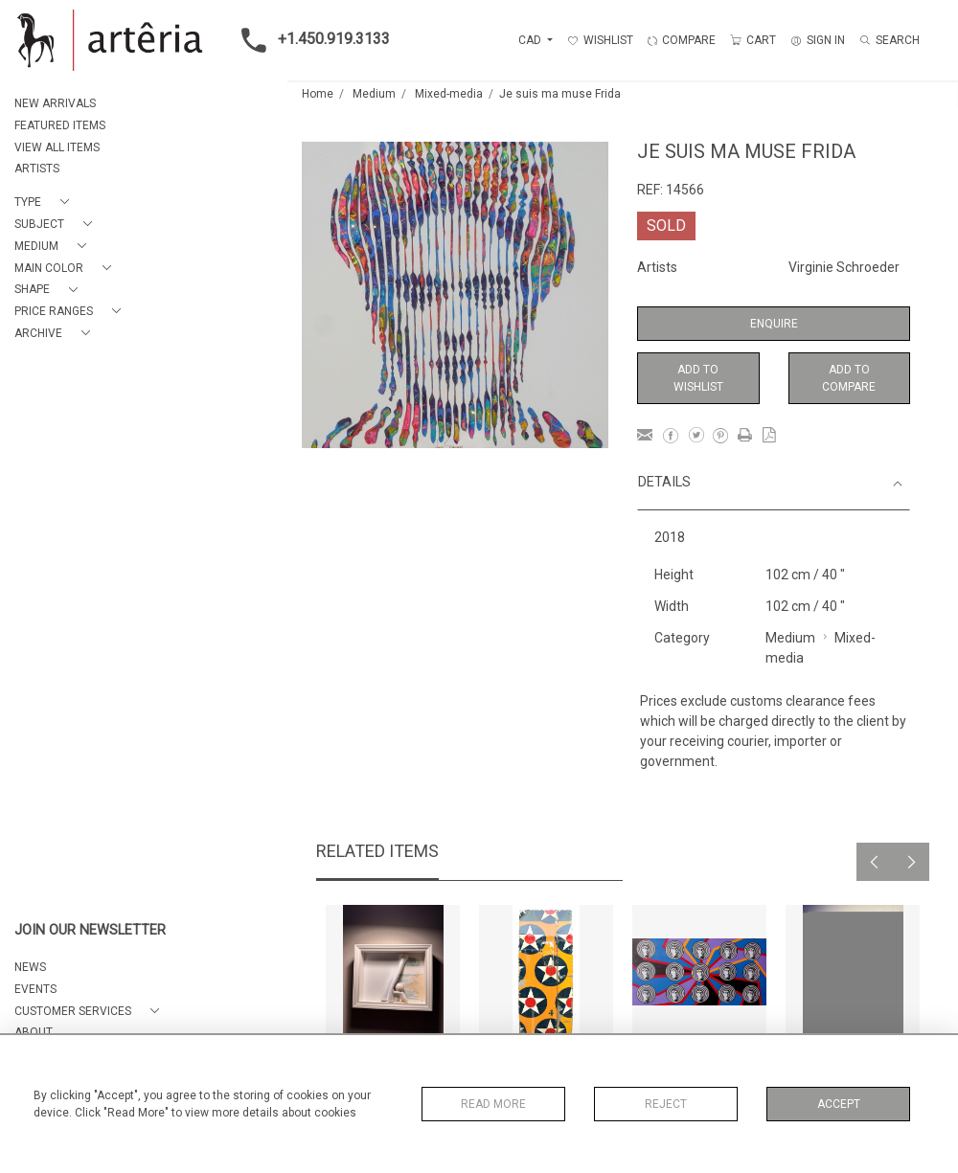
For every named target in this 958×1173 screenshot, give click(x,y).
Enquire (774, 323)
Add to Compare (849, 378)
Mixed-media (449, 94)
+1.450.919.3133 (310, 40)
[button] (45, 202)
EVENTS (35, 989)
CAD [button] (531, 40)
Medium (374, 94)
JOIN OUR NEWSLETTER (90, 930)
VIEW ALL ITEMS (57, 147)
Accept (838, 1104)
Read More (493, 1104)
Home (317, 94)
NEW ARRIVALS (55, 103)
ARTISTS (36, 168)
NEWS (30, 967)
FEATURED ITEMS (59, 125)
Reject (666, 1104)
